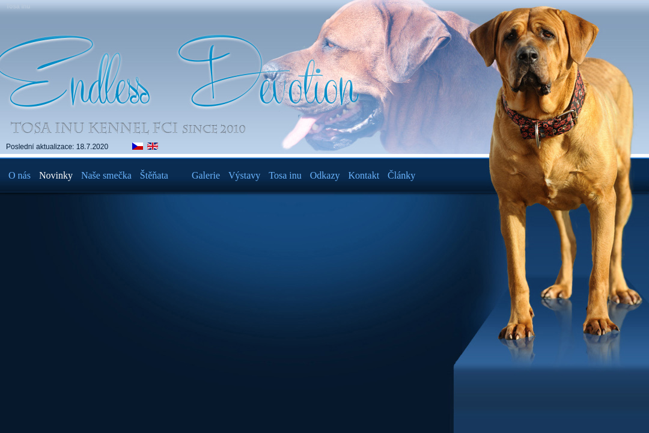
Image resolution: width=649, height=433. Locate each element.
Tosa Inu (18, 6)
